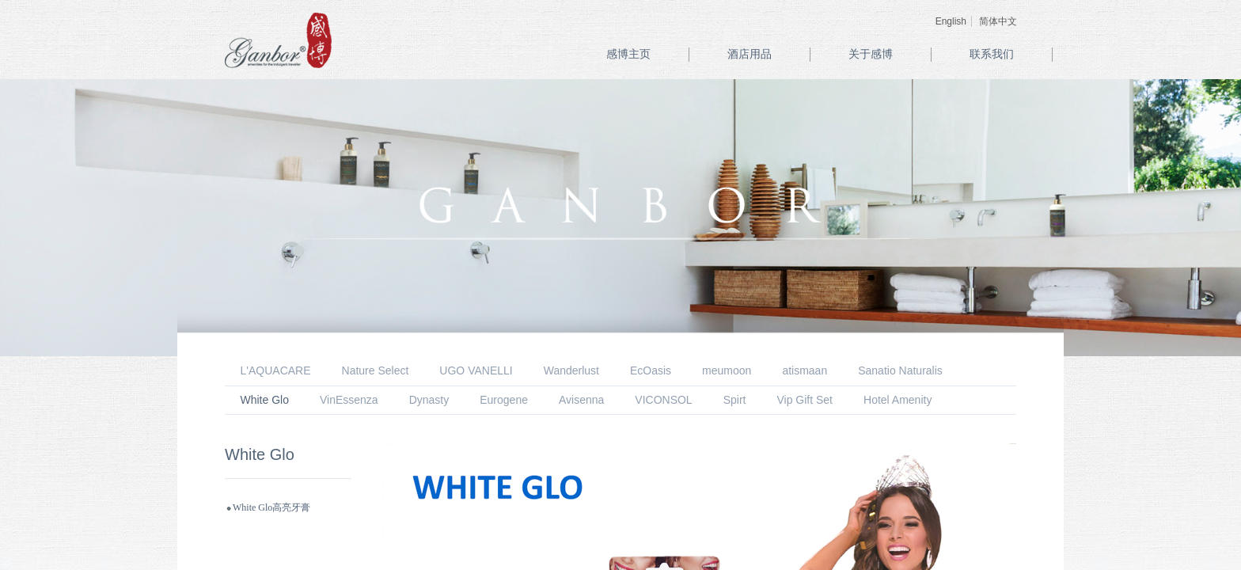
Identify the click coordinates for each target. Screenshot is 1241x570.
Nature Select (375, 370)
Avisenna (581, 399)
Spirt (734, 399)
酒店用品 (749, 54)
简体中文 (998, 21)
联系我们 (992, 54)
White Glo (265, 399)
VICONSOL (663, 399)
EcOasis (650, 370)
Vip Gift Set (804, 399)
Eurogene (504, 399)
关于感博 (870, 54)
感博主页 (628, 54)
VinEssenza (349, 399)
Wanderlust (571, 370)
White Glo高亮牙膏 (271, 507)
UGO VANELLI (475, 370)
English (950, 21)
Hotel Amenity (897, 399)
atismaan (804, 370)
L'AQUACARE (276, 370)
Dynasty (429, 399)
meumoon (726, 370)
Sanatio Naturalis (900, 370)
